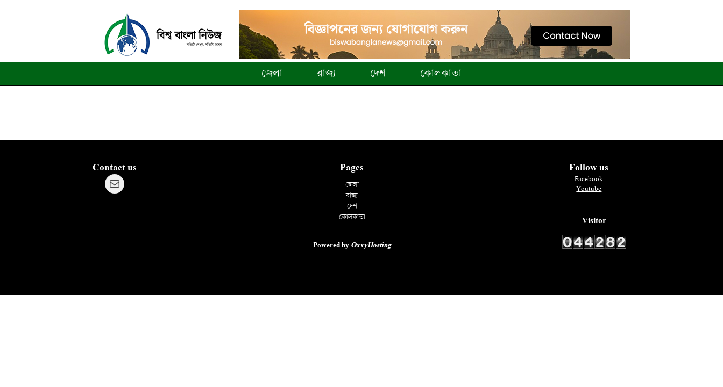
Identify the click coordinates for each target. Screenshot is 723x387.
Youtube (588, 189)
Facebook (589, 179)
